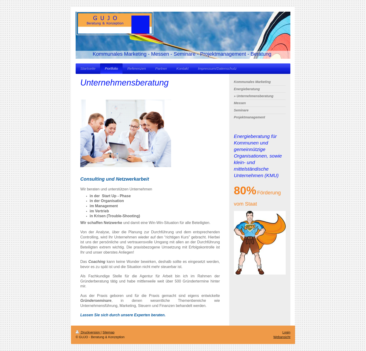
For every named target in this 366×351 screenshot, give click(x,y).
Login (286, 332)
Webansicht (281, 337)
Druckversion (88, 332)
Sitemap (108, 332)
